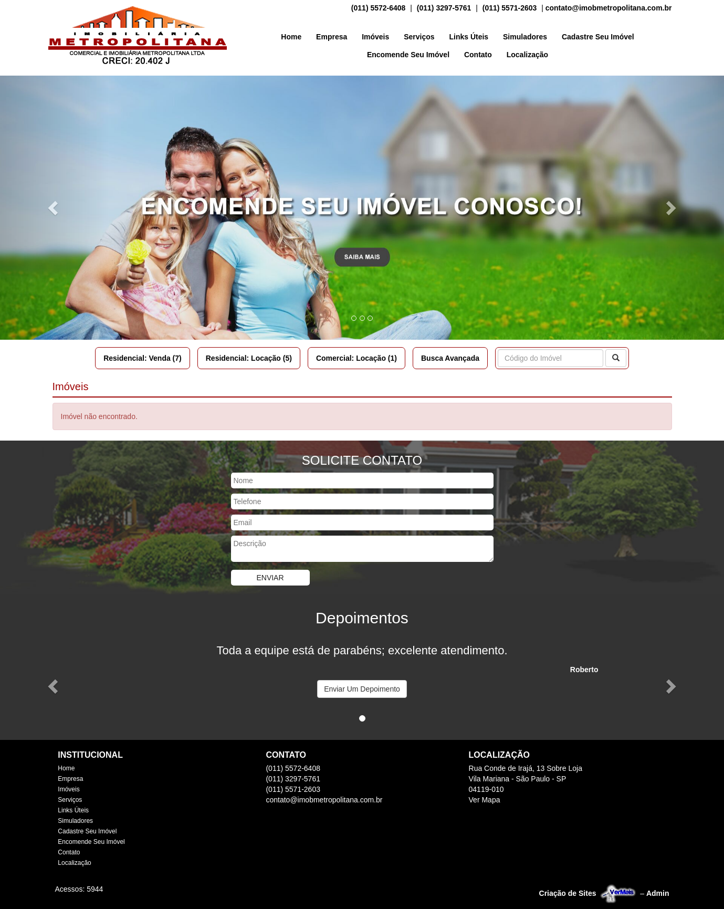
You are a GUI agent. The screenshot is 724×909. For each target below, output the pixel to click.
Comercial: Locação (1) (356, 358)
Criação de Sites (567, 893)
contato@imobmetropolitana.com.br (608, 8)
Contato (478, 54)
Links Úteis (468, 37)
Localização (527, 54)
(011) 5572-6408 (378, 8)
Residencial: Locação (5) (249, 358)
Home (291, 37)
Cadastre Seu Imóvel (598, 37)
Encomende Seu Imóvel (408, 54)
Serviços (419, 37)
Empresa (331, 37)
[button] (54, 208)
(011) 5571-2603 (509, 8)
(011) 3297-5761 (444, 8)
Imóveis (375, 37)
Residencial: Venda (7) (142, 358)
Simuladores (525, 37)
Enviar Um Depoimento (362, 689)
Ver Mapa (484, 800)
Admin (657, 893)
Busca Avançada (450, 358)
